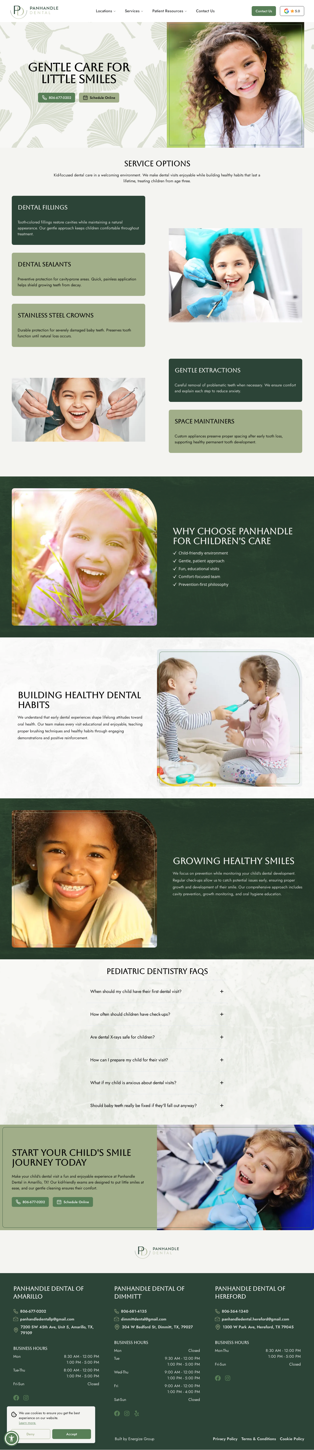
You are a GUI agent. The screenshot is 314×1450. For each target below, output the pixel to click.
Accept (71, 1434)
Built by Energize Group (134, 1439)
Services (134, 11)
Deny (30, 1434)
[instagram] (26, 1398)
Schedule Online (99, 97)
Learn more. (27, 1422)
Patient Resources (169, 11)
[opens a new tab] (292, 11)
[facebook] (16, 1398)
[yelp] (137, 1413)
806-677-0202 (56, 97)
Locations (106, 11)
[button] (11, 1438)
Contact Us (205, 11)
